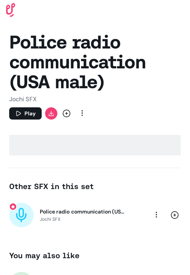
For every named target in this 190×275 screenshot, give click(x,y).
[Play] (25, 113)
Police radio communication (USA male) (83, 211)
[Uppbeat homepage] (10, 9)
